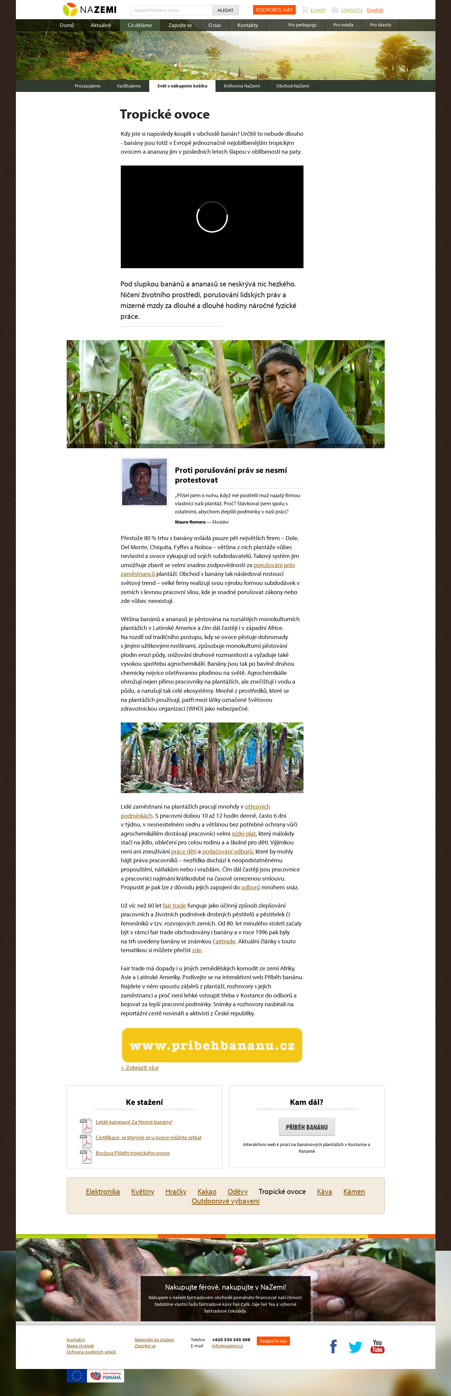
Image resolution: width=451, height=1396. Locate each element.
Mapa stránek (80, 1346)
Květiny (142, 1191)
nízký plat (244, 833)
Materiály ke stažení (154, 1340)
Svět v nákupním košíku (182, 86)
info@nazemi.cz (227, 1346)
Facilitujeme (129, 86)
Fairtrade (224, 941)
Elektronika (103, 1191)
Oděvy (238, 1191)
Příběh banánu (307, 1127)
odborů (250, 887)
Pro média (343, 25)
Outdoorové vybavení (226, 1200)
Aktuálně (101, 25)
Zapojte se (180, 25)
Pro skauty (380, 25)
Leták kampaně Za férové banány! (134, 1121)
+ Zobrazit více (140, 1067)
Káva (324, 1191)
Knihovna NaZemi (242, 86)
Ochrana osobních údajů (91, 1352)
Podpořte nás (273, 1341)
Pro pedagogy (302, 25)
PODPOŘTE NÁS (274, 9)
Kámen (354, 1191)
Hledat (225, 10)
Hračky (175, 1191)
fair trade (174, 905)
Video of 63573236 (212, 217)
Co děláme (140, 25)
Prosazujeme (87, 86)
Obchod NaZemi (292, 86)
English (375, 9)
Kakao (207, 1191)
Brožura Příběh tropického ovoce (133, 1152)
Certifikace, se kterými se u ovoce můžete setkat (149, 1137)
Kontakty (248, 25)
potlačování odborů (227, 851)
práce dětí (184, 851)
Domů (67, 25)
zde (196, 950)
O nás (214, 25)
